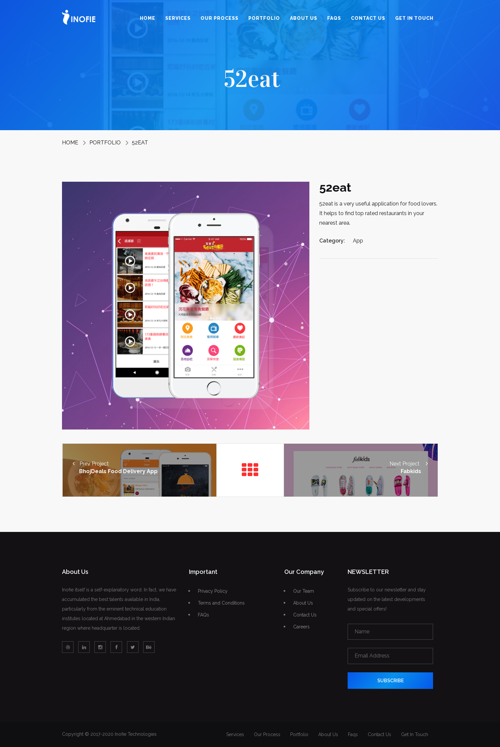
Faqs (334, 18)
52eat (140, 142)
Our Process (219, 18)
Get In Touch (414, 18)
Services (178, 18)
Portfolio (264, 18)
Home (147, 18)
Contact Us (368, 18)
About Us (303, 18)
